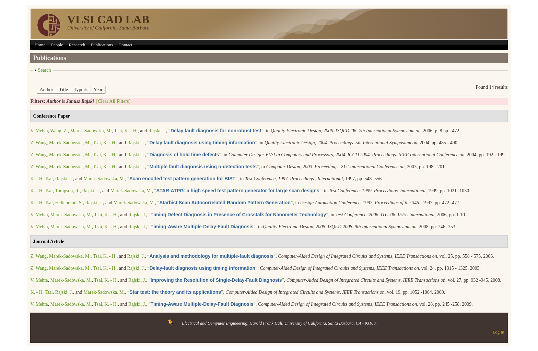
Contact (125, 44)
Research (77, 44)
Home (39, 44)
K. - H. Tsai (41, 178)
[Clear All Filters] (113, 101)
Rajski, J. (157, 130)
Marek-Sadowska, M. (91, 130)
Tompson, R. (67, 190)
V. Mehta (39, 130)
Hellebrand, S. (69, 202)
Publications (102, 44)
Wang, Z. (59, 130)
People (57, 44)
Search (44, 70)
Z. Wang (38, 142)
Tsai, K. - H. (126, 130)
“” (216, 130)
